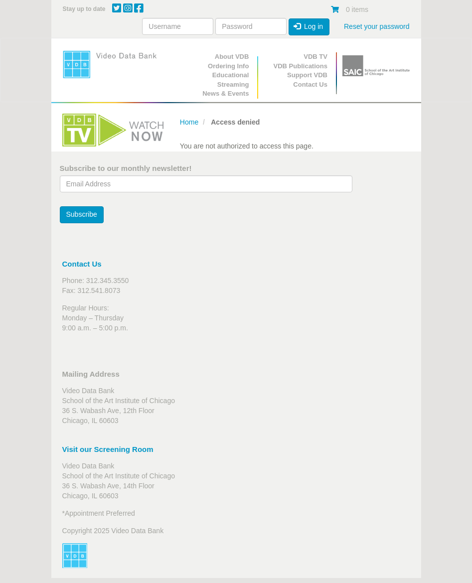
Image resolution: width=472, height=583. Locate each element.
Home (189, 122)
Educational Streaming (230, 79)
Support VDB (307, 75)
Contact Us (310, 84)
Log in (308, 26)
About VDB (232, 56)
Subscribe (81, 214)
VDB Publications (300, 66)
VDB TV (315, 56)
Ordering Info (228, 66)
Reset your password (377, 26)
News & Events (225, 93)
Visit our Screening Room (108, 449)
